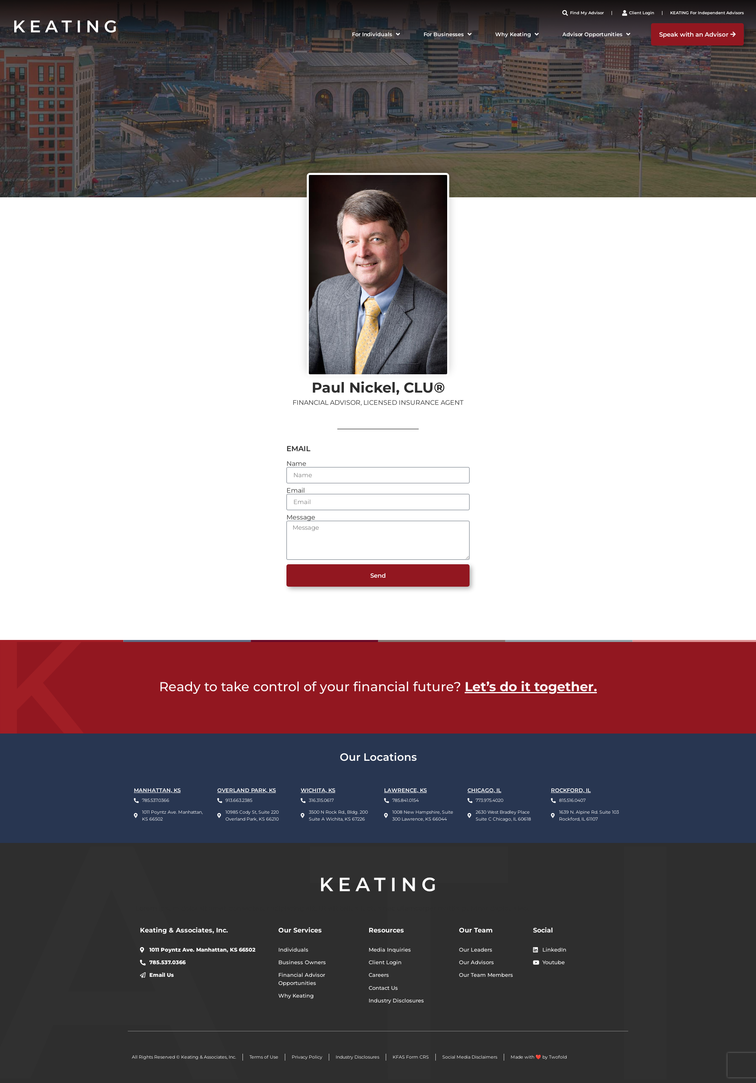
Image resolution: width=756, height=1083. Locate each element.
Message (300, 517)
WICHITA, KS (318, 790)
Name (296, 464)
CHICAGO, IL (484, 790)
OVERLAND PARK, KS (246, 790)
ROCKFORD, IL (571, 790)
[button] (377, 34)
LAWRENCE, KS (405, 790)
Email (295, 490)
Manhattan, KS (157, 790)
